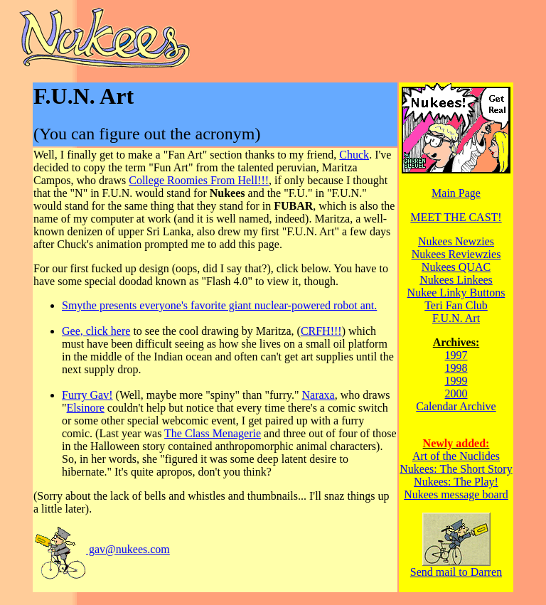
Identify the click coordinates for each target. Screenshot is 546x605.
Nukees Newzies (456, 241)
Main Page (456, 193)
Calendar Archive (456, 406)
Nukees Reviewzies (456, 254)
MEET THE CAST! (455, 217)
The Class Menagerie (212, 433)
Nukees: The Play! (456, 482)
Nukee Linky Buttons (456, 293)
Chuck (354, 155)
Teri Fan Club (456, 305)
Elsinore (86, 408)
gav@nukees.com (101, 549)
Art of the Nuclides (456, 456)
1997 (456, 355)
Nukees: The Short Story (456, 469)
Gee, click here (96, 331)
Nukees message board (456, 494)
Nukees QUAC (456, 267)
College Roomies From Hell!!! (199, 180)
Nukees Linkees (456, 280)
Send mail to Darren (456, 567)
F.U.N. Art (456, 318)
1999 (456, 381)
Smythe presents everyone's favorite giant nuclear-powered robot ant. (219, 305)
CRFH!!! (321, 331)
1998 (456, 368)
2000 (456, 393)
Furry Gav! (87, 395)
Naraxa (318, 395)
